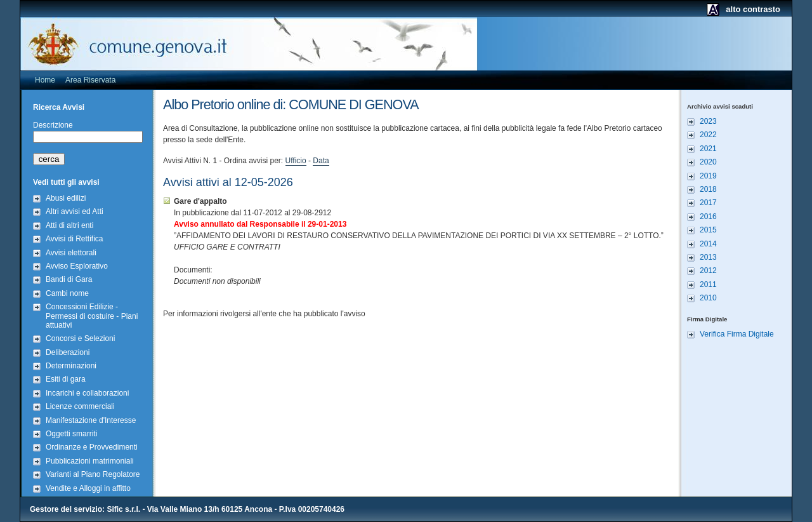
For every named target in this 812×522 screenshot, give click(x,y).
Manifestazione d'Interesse (91, 420)
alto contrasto (753, 9)
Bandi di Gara (69, 279)
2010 (708, 297)
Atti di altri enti (69, 225)
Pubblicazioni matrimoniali (90, 461)
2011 (708, 284)
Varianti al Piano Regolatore (93, 474)
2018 (708, 189)
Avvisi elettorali (71, 252)
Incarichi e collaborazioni (87, 393)
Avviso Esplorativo (77, 266)
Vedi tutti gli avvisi (66, 182)
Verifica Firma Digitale (737, 334)
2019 (708, 175)
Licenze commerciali (80, 406)
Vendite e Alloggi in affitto (88, 488)
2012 (708, 270)
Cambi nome (67, 293)
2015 (708, 229)
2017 (708, 202)
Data (321, 160)
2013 (708, 257)
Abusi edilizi (66, 198)
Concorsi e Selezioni (80, 338)
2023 (708, 121)
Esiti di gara (66, 379)
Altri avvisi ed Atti (74, 211)
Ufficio (295, 160)
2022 (708, 134)
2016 (708, 216)
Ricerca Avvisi (58, 107)
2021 (708, 148)
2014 (708, 243)
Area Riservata (90, 80)
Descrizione (53, 125)
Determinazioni (71, 365)
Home (45, 80)
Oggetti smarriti (71, 433)
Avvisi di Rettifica (74, 238)
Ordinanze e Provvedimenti (92, 447)
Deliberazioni (67, 352)
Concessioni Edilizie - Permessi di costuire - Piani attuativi (92, 316)
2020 (708, 161)
